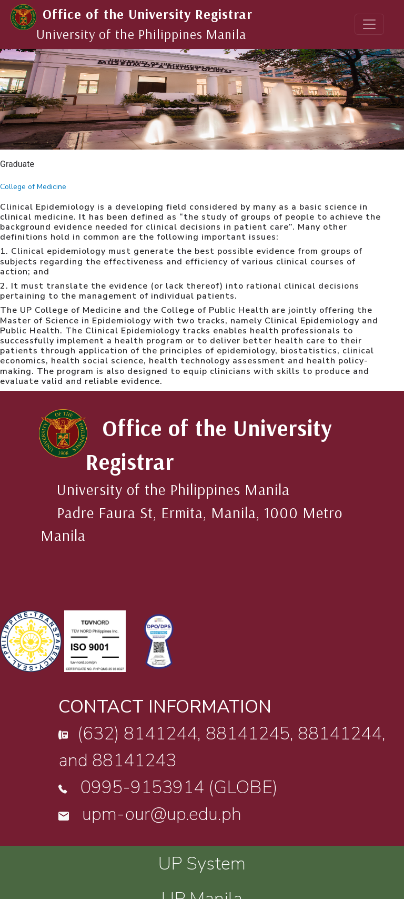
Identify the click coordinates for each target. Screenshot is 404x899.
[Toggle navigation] (369, 24)
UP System (202, 863)
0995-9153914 (142, 787)
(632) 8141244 (137, 733)
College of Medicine (33, 187)
